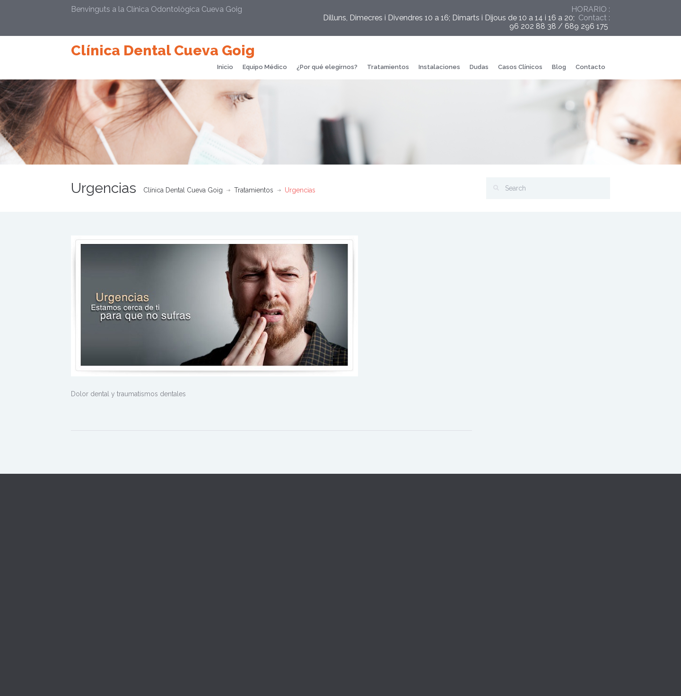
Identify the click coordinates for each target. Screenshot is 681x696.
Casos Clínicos (520, 66)
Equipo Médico (265, 66)
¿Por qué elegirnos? (327, 66)
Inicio (225, 66)
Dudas (479, 66)
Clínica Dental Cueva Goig (163, 50)
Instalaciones (439, 66)
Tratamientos (388, 66)
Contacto (590, 66)
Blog (559, 66)
